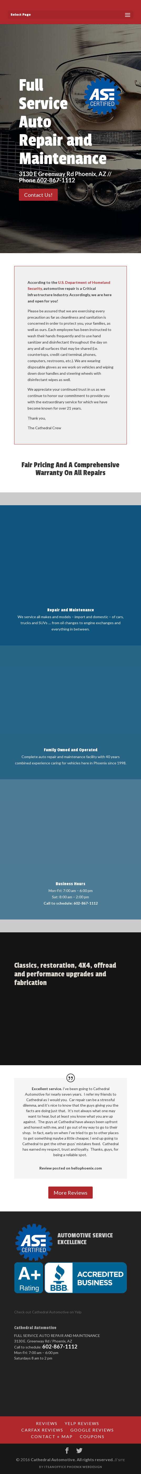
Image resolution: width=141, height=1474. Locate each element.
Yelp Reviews (82, 1423)
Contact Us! (38, 195)
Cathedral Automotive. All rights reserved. (72, 1459)
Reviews (47, 1423)
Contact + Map (52, 1436)
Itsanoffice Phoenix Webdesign (73, 1466)
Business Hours (70, 883)
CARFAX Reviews (42, 1429)
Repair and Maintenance (70, 610)
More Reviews (70, 1192)
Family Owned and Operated (70, 750)
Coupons (92, 1436)
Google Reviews (92, 1429)
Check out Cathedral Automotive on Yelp (48, 1312)
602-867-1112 (59, 1346)
